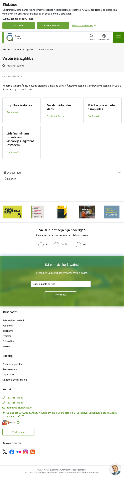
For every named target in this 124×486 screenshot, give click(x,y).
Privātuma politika (12, 364)
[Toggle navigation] (118, 37)
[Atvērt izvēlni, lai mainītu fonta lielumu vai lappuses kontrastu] (104, 38)
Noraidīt (18, 25)
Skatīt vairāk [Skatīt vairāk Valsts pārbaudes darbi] (53, 116)
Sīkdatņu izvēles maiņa (14, 379)
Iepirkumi (7, 330)
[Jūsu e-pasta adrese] (61, 284)
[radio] (42, 244)
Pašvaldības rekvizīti (13, 320)
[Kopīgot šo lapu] (62, 179)
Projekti (6, 335)
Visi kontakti (18, 432)
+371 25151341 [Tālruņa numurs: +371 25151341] (14, 402)
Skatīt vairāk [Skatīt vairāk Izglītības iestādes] (13, 112)
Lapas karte (8, 374)
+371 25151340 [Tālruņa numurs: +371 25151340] (14, 397)
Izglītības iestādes (19, 105)
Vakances (7, 325)
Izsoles (6, 346)
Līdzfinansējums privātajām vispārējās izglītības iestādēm (20, 139)
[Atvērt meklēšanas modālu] (91, 38)
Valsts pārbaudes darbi (59, 107)
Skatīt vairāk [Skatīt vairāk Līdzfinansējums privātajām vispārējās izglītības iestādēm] (13, 152)
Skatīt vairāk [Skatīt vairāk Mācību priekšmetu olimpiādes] (94, 116)
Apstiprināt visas (53, 25)
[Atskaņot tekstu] (15, 65)
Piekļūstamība (9, 369)
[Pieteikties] (61, 294)
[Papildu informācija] (18, 422)
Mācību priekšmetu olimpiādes (101, 107)
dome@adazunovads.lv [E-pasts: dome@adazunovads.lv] (18, 407)
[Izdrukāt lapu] (62, 173)
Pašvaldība (8, 341)
